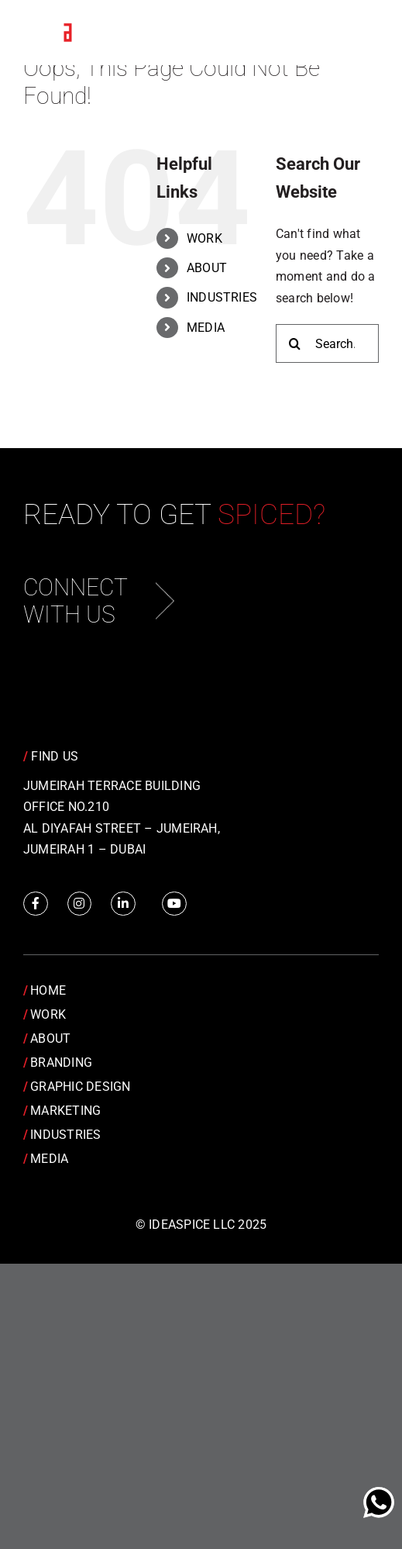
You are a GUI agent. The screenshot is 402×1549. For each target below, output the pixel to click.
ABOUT (207, 267)
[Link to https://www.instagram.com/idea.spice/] (79, 904)
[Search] (295, 343)
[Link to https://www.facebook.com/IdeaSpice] (35, 904)
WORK (204, 238)
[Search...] (327, 343)
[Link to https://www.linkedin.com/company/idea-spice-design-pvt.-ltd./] (123, 904)
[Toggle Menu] (356, 33)
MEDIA (206, 327)
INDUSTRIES (222, 297)
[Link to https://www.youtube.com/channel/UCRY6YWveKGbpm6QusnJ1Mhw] (174, 904)
